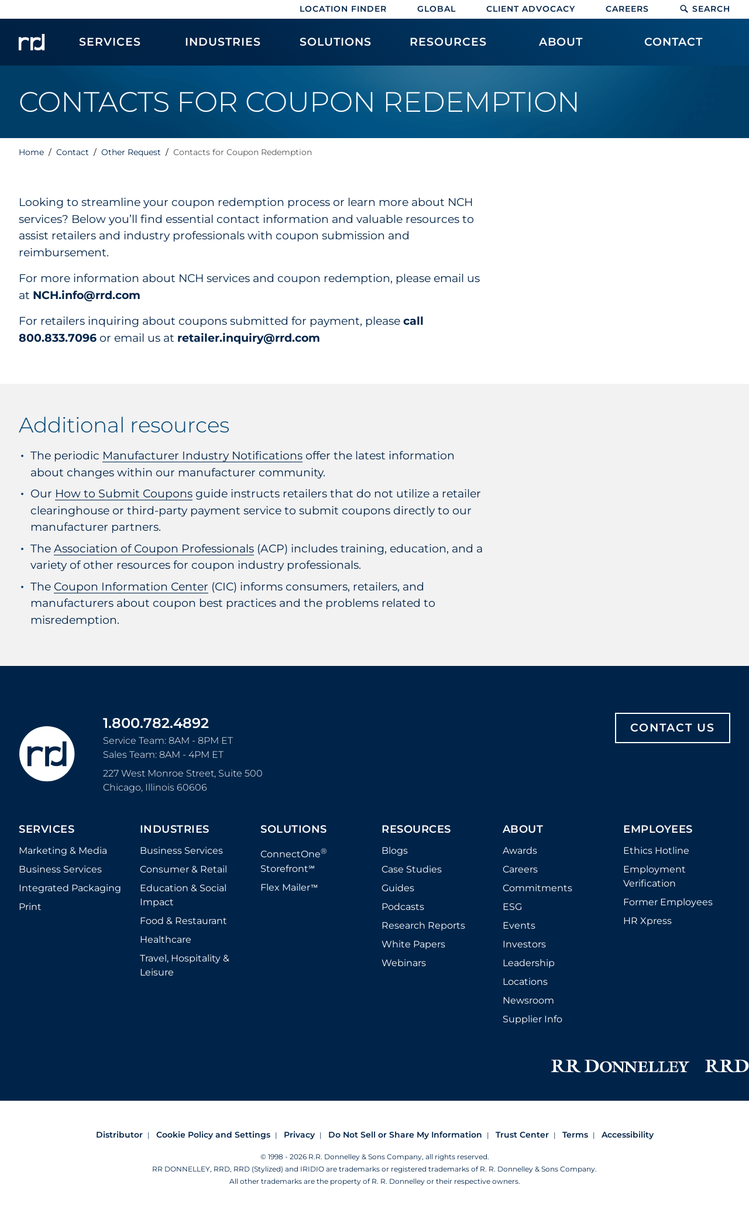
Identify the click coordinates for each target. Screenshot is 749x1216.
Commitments (537, 888)
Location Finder (343, 8)
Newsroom (528, 1000)
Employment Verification (654, 876)
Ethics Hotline (656, 850)
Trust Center (522, 1134)
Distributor (119, 1134)
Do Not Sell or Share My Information (405, 1134)
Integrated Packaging (70, 888)
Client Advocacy (530, 8)
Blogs (395, 850)
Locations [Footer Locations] (525, 981)
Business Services (60, 869)
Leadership (529, 962)
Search (704, 8)
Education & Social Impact (183, 895)
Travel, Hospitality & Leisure (184, 965)
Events (519, 925)
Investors (524, 944)
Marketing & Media (63, 850)
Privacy (299, 1134)
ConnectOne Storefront (293, 860)
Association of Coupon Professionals (154, 548)
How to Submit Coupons (124, 493)
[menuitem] (110, 48)
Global (436, 8)
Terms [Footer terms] (575, 1134)
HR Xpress (647, 920)
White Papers (413, 944)
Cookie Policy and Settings (213, 1134)
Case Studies (412, 869)
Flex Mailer (289, 887)
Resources (416, 830)
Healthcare (165, 939)
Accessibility (628, 1134)
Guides (398, 888)
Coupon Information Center (131, 586)
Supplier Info (532, 1019)
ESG (512, 906)
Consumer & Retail (183, 869)
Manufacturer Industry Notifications (202, 455)
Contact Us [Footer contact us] (672, 727)
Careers (627, 8)
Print (30, 906)
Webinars (404, 962)
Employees (658, 830)
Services (46, 830)
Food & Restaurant (183, 920)
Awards (520, 850)
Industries (174, 830)
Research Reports (423, 925)
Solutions (293, 830)
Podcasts (403, 906)
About (523, 830)
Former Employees (668, 902)
